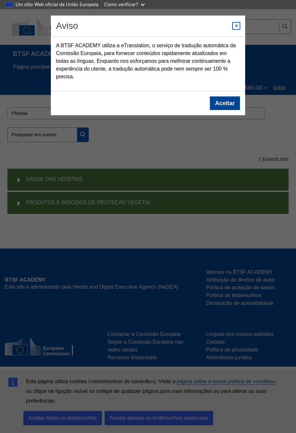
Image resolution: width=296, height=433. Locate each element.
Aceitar (225, 103)
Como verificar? (124, 4)
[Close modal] (236, 25)
